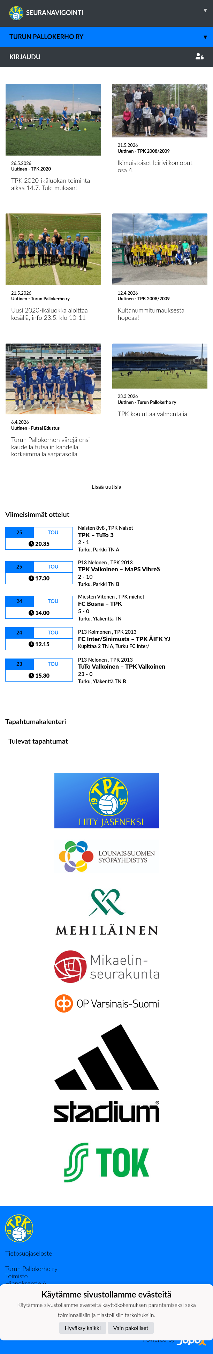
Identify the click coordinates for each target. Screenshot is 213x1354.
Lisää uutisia (106, 486)
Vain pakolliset (131, 1327)
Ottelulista (22, 696)
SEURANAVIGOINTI (111, 10)
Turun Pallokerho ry (111, 37)
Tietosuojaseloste (28, 1253)
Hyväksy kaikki (83, 1327)
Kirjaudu (106, 57)
